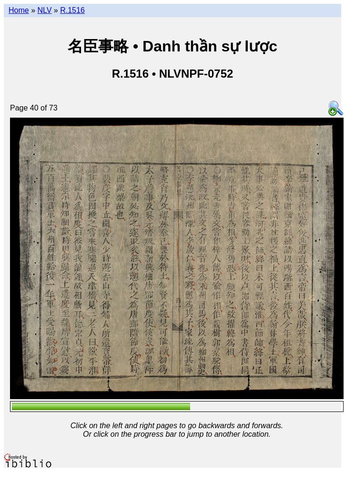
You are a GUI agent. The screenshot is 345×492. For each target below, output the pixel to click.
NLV (44, 10)
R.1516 (72, 10)
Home (19, 10)
